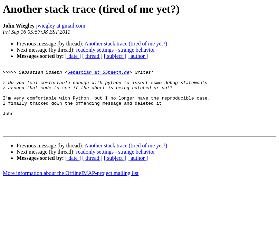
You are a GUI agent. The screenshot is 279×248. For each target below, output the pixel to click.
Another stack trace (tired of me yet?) (125, 43)
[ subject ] (115, 56)
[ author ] (137, 56)
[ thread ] (92, 56)
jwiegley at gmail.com (60, 26)
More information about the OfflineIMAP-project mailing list (70, 185)
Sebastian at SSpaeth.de (98, 73)
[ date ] (73, 56)
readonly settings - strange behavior (115, 50)
